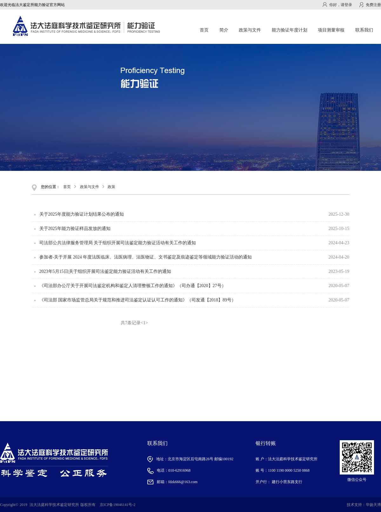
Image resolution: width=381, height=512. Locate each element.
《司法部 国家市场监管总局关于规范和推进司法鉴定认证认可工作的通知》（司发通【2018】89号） (137, 300)
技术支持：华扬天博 (364, 504)
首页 (204, 30)
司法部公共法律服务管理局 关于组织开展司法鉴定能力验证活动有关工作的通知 (117, 242)
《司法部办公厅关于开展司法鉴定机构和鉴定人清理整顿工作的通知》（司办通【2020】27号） (132, 285)
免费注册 (370, 5)
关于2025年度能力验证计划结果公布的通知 (81, 214)
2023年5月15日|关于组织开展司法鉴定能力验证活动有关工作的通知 (105, 271)
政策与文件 (89, 187)
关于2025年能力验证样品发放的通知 (74, 228)
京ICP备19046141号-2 (118, 504)
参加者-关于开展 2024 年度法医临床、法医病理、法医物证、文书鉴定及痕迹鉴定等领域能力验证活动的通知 (145, 257)
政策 (111, 187)
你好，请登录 (337, 5)
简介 (223, 30)
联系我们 (364, 30)
